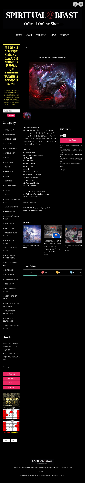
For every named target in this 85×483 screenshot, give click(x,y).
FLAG (7, 176)
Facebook (11, 387)
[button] (41, 35)
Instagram (11, 379)
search (11, 115)
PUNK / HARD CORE (12, 279)
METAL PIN (9, 171)
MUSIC (7, 158)
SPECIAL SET (10, 153)
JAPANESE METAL (11, 207)
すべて (30, 272)
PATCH (7, 167)
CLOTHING (9, 162)
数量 (61, 136)
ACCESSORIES (10, 185)
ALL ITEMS (9, 144)
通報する (62, 166)
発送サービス (9, 130)
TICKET (7, 190)
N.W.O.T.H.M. (9, 228)
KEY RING (8, 181)
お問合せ (7, 350)
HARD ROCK (9, 270)
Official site (11, 374)
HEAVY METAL (10, 211)
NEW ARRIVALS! (11, 148)
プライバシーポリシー (12, 353)
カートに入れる (71, 140)
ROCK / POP (9, 284)
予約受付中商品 (10, 134)
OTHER (7, 195)
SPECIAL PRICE (10, 139)
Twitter (11, 383)
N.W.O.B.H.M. (9, 224)
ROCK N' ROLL (10, 275)
